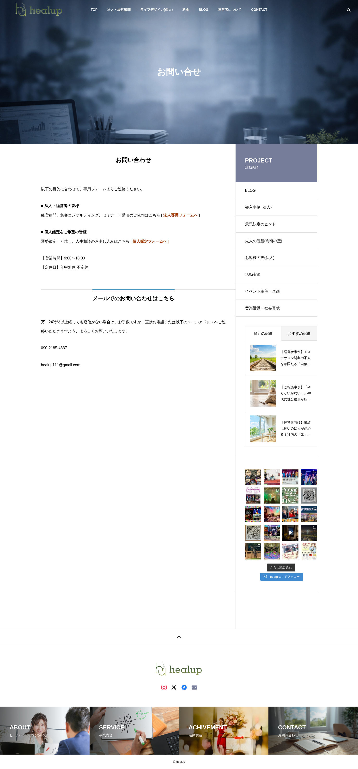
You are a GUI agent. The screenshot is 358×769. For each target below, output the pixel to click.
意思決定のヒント (260, 224)
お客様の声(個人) (260, 258)
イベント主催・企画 (262, 291)
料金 (185, 10)
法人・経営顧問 (119, 10)
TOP (94, 10)
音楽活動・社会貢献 (262, 308)
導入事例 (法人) (258, 207)
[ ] (149, 241)
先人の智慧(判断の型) (263, 241)
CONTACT (259, 10)
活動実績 (253, 274)
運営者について (230, 10)
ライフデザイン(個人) (156, 10)
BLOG (203, 10)
